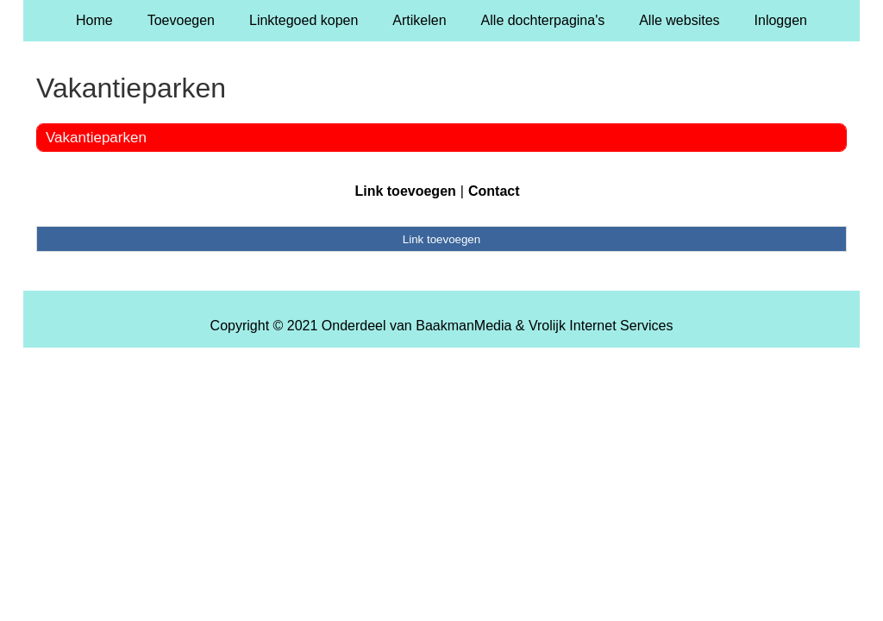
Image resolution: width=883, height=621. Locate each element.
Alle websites (679, 20)
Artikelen (419, 20)
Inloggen (781, 20)
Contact (494, 191)
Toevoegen (181, 20)
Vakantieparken (96, 137)
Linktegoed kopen (303, 20)
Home (94, 20)
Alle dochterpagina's (543, 20)
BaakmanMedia (463, 325)
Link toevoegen (404, 191)
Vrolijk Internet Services (601, 325)
